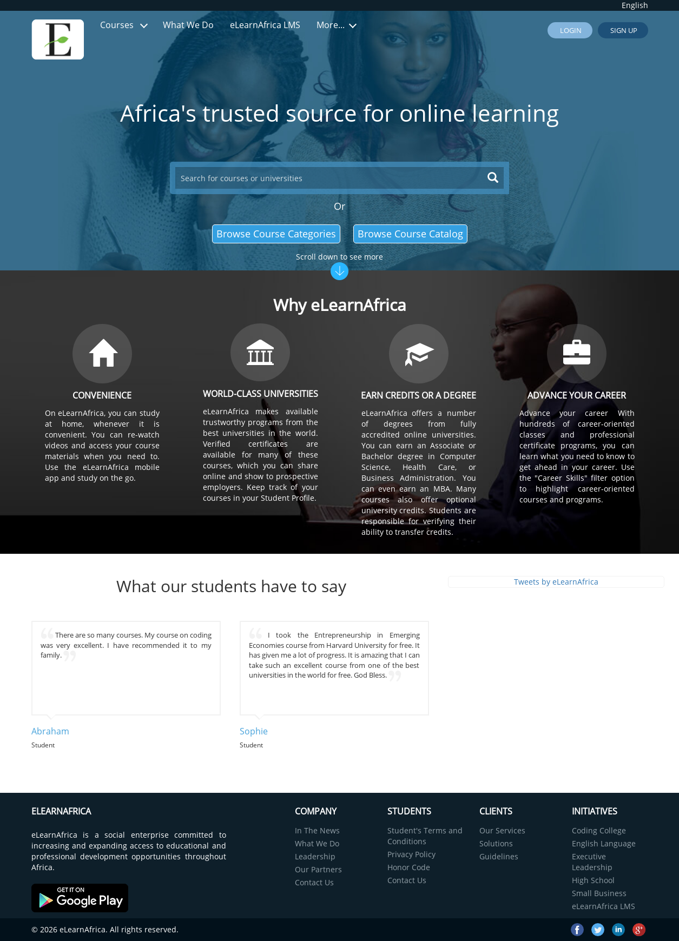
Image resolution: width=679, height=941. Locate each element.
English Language (604, 843)
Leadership (315, 856)
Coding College (599, 830)
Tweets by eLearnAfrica (556, 581)
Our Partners (318, 869)
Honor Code (408, 867)
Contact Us (314, 882)
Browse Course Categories (276, 233)
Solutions (496, 843)
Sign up (623, 30)
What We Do (188, 25)
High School (593, 880)
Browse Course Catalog (410, 233)
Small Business (599, 893)
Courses (124, 25)
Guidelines (498, 856)
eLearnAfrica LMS (265, 25)
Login (570, 30)
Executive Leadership (592, 861)
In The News (317, 830)
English (635, 5)
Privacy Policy (411, 854)
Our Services (502, 830)
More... (337, 25)
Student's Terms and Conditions (425, 835)
